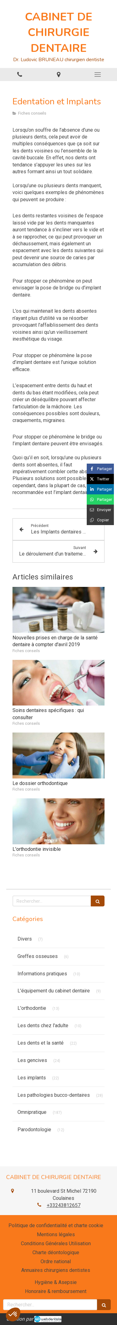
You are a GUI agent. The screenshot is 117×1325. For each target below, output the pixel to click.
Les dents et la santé (40, 1043)
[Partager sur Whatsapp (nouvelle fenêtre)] (100, 499)
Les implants (31, 1078)
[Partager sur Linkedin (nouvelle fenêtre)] (100, 489)
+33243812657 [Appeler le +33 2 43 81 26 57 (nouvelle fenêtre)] (63, 1205)
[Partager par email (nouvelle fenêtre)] (100, 510)
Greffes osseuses (37, 956)
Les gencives (32, 1060)
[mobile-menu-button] (97, 74)
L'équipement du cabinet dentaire (53, 991)
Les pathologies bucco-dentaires (53, 1095)
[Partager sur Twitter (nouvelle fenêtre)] (100, 479)
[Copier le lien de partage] (100, 520)
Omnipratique (31, 1112)
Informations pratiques (42, 974)
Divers (24, 939)
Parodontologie (34, 1129)
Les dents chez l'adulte (42, 1025)
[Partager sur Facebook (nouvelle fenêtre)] (100, 469)
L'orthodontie (31, 1008)
